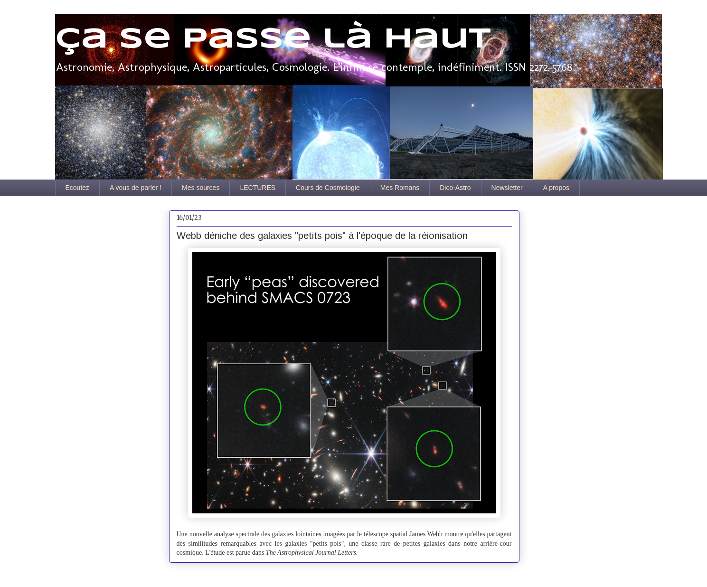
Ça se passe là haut (273, 39)
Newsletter (507, 187)
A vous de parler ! (135, 187)
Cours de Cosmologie (328, 187)
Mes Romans (399, 187)
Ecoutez (78, 187)
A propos (556, 187)
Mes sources (200, 187)
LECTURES (257, 187)
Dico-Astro (455, 187)
